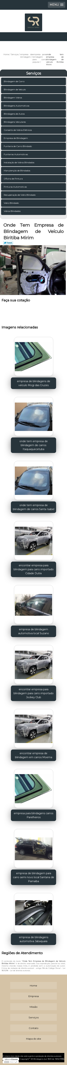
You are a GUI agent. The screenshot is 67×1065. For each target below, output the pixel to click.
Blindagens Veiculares (15, 122)
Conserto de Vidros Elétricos (18, 130)
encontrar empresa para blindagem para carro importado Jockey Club (34, 693)
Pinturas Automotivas (15, 186)
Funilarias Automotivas (16, 154)
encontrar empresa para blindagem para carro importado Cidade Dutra (34, 569)
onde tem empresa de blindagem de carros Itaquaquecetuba (33, 445)
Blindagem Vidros (13, 97)
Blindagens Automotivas (17, 105)
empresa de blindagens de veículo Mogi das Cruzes (33, 383)
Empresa (33, 996)
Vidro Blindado (11, 203)
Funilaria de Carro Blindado (18, 146)
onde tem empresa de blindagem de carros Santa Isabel (33, 507)
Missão (34, 1006)
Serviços (33, 73)
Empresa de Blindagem (16, 138)
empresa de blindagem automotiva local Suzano (33, 631)
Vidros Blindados (12, 211)
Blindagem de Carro (14, 81)
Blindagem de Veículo (15, 89)
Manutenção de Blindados (17, 170)
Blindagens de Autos (14, 113)
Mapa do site (33, 1038)
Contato (33, 1028)
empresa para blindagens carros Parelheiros (33, 815)
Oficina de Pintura (13, 178)
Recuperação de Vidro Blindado (20, 195)
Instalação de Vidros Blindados (19, 162)
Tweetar (8, 242)
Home (33, 985)
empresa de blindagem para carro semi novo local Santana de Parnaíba (33, 877)
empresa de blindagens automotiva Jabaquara (33, 939)
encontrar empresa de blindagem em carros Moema (33, 755)
